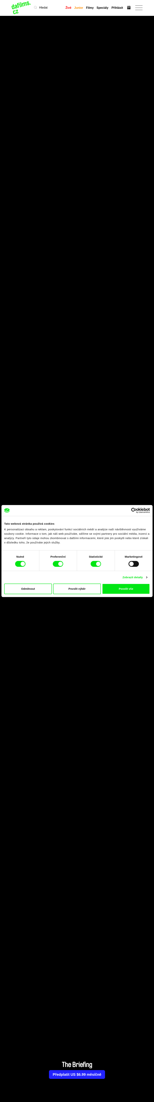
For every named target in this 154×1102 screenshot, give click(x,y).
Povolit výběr (77, 588)
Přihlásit (117, 7)
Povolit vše (126, 588)
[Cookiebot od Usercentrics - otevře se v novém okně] (134, 510)
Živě (68, 7)
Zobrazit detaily (133, 577)
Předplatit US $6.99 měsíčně (77, 1074)
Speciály (102, 7)
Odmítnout (28, 588)
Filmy (90, 7)
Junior (78, 7)
